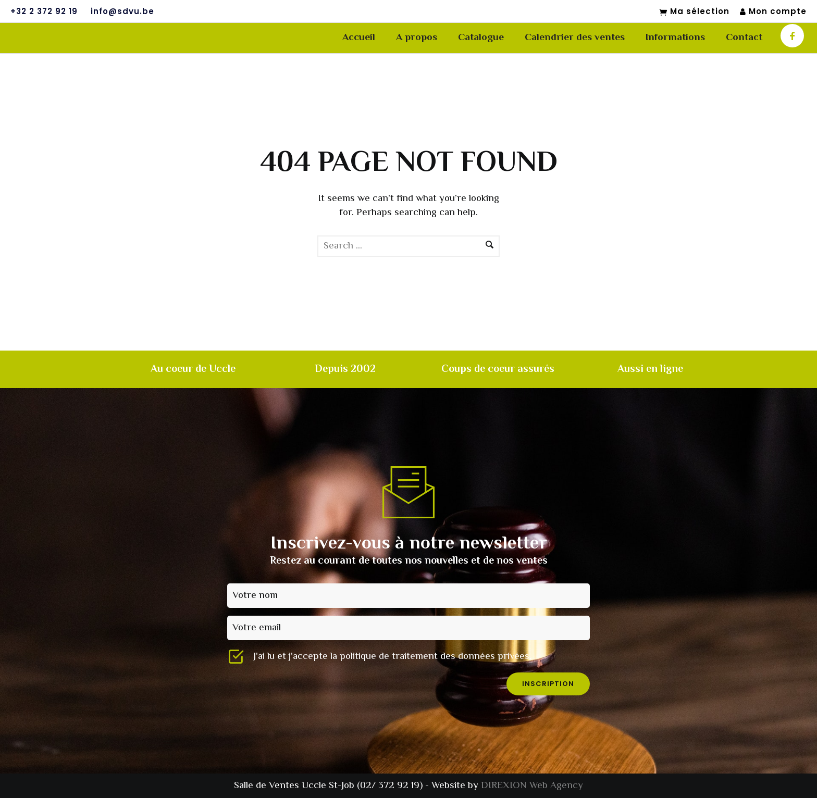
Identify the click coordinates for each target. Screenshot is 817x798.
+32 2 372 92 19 (44, 11)
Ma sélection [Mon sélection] (694, 12)
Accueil (358, 37)
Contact (744, 37)
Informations (675, 37)
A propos (416, 37)
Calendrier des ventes (575, 37)
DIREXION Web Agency (532, 785)
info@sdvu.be (122, 11)
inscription (548, 684)
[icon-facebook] (792, 35)
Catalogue (481, 37)
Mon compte (773, 12)
